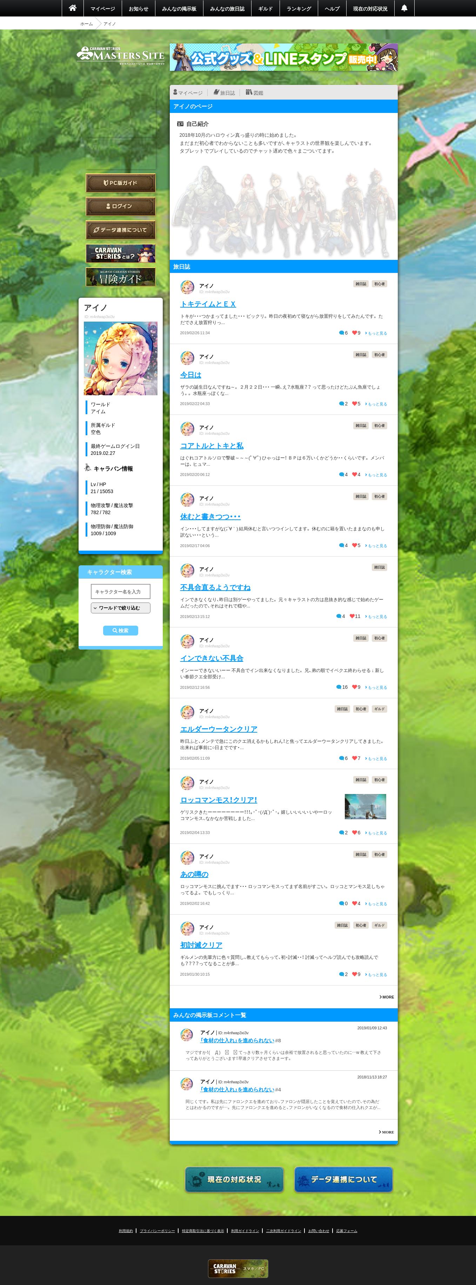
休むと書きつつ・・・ (210, 516)
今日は (190, 374)
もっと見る (376, 333)
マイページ (102, 8)
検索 (123, 630)
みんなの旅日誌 (227, 8)
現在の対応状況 (370, 8)
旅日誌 (227, 92)
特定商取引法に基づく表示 (203, 1230)
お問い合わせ (318, 1230)
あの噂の (194, 874)
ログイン (121, 206)
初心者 (379, 283)
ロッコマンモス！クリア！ (218, 799)
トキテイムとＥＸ (208, 303)
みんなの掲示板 (179, 8)
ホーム (86, 23)
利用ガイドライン (245, 1230)
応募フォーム (346, 1230)
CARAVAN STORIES (238, 1268)
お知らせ (138, 8)
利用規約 (126, 1230)
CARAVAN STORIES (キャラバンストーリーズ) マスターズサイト (120, 55)
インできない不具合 (211, 658)
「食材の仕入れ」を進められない (237, 1040)
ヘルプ (332, 8)
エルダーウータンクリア (218, 729)
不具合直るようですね (215, 587)
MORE (387, 997)
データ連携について (121, 230)
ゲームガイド (121, 277)
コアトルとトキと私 (211, 445)
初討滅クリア (201, 945)
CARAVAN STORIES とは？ (121, 253)
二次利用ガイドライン (283, 1230)
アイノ (206, 285)
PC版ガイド (121, 183)
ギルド (265, 8)
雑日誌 (361, 283)
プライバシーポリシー (157, 1230)
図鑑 (258, 92)
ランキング (299, 8)
